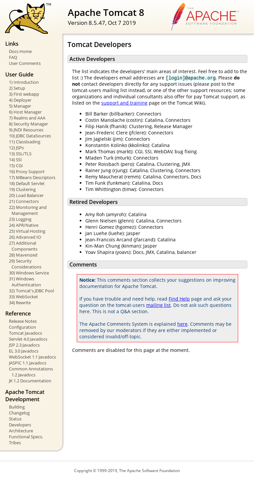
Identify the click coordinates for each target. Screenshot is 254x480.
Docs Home (20, 51)
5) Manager (20, 106)
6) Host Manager (25, 112)
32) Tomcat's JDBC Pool (31, 291)
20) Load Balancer (26, 195)
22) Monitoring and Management (28, 210)
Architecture (21, 431)
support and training (124, 103)
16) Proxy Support (27, 171)
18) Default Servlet (27, 183)
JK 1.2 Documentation (30, 381)
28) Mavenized (23, 255)
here (182, 324)
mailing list (158, 305)
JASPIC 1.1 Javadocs (27, 363)
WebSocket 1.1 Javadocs (32, 357)
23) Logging (20, 219)
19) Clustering (22, 189)
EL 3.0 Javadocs (23, 351)
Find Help (179, 299)
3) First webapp (24, 94)
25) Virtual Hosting (27, 231)
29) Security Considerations (25, 264)
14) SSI (15, 160)
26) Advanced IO (25, 237)
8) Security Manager (28, 124)
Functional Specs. (26, 437)
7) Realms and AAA (27, 118)
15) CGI (16, 165)
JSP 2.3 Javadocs (24, 345)
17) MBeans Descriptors (32, 177)
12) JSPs (16, 148)
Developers (20, 425)
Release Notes (23, 321)
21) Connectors (24, 201)
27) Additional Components (23, 246)
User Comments (25, 63)
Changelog (19, 413)
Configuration (22, 327)
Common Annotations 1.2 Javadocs (31, 372)
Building (17, 407)
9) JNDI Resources (26, 130)
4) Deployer (20, 100)
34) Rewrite (20, 303)
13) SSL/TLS (20, 154)
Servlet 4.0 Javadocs (28, 339)
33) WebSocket (23, 297)
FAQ (13, 57)
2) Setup (17, 88)
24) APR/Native (23, 225)
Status (15, 419)
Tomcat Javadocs (25, 333)
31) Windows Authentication (25, 282)
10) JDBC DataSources (30, 136)
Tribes (15, 443)
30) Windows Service (29, 273)
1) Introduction (24, 82)
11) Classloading (24, 142)
